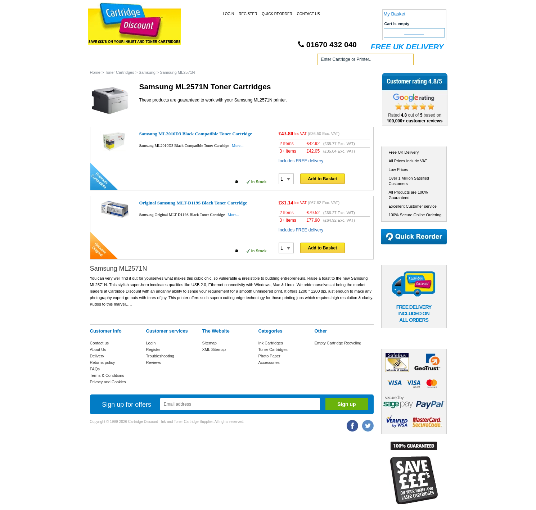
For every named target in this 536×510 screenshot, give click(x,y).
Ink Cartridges (145, 60)
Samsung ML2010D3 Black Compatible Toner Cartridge (195, 133)
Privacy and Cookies (108, 382)
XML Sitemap (214, 349)
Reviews (153, 362)
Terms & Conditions (107, 375)
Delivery (97, 356)
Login (228, 14)
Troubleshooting (160, 356)
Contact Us (308, 14)
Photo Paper (269, 356)
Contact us (99, 343)
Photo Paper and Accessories (269, 60)
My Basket (395, 14)
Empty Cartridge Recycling (338, 343)
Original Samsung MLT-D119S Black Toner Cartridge (193, 203)
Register (248, 14)
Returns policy (102, 362)
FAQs (95, 369)
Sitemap (209, 343)
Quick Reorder (277, 14)
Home (104, 60)
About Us (98, 349)
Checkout (414, 32)
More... (237, 145)
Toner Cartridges (198, 60)
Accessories (269, 362)
